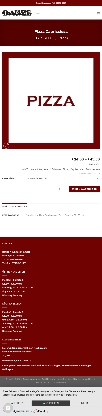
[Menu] (38, 12)
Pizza (63, 38)
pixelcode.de (60, 382)
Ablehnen (17, 403)
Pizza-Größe (8, 178)
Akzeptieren (51, 403)
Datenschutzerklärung (84, 379)
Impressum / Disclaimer (60, 379)
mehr (84, 403)
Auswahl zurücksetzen (89, 173)
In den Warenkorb (84, 188)
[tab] (14, 206)
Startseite (43, 38)
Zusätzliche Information (14, 206)
